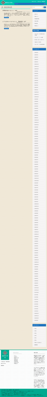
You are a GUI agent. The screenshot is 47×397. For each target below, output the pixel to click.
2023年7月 (36, 131)
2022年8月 (36, 157)
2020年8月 (36, 213)
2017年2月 (36, 308)
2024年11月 (36, 94)
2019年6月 (36, 245)
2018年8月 (36, 269)
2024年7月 (36, 103)
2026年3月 (36, 57)
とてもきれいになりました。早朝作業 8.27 (14, 21)
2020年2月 (36, 227)
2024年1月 (36, 117)
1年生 (35, 328)
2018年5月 (36, 276)
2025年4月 (36, 82)
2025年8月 (36, 73)
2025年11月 (36, 66)
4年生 (35, 335)
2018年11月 (36, 262)
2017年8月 (36, 297)
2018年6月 (36, 273)
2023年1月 (36, 145)
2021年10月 (36, 180)
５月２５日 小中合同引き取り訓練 (39, 35)
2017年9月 (36, 294)
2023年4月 (36, 138)
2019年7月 (36, 243)
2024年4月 (36, 110)
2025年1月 (36, 89)
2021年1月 (36, 201)
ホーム (15, 355)
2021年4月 (36, 194)
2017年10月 (36, 292)
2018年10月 (36, 264)
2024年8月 (36, 101)
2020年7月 (36, 215)
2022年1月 (36, 173)
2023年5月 (36, 136)
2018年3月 (36, 280)
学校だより (36, 16)
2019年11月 (36, 234)
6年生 (35, 340)
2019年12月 (36, 231)
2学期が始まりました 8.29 (9, 10)
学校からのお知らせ (37, 342)
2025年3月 (36, 85)
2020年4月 (36, 222)
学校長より (36, 25)
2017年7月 (36, 299)
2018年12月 (36, 259)
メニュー (16, 3)
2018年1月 (36, 285)
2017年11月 (36, 290)
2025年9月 (36, 71)
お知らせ (36, 14)
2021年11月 (36, 178)
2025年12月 (36, 64)
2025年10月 (36, 68)
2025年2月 (36, 87)
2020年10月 (36, 208)
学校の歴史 (36, 21)
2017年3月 (36, 306)
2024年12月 (36, 92)
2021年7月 (36, 187)
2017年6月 (36, 301)
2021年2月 (36, 199)
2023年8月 (36, 129)
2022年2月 (36, 171)
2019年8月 (36, 241)
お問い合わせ (16, 362)
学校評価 (36, 23)
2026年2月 (36, 59)
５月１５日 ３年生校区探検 (39, 44)
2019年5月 (36, 248)
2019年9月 (36, 238)
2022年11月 (36, 150)
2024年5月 (36, 108)
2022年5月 (36, 164)
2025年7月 (36, 75)
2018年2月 (36, 283)
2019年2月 (36, 255)
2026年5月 (36, 52)
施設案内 (2, 365)
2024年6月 (36, 106)
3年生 (35, 333)
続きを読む (6, 17)
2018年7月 (36, 271)
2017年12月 (36, 287)
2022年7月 (36, 159)
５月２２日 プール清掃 (38, 37)
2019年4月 (36, 250)
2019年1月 (36, 257)
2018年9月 (36, 266)
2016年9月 (36, 320)
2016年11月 (36, 315)
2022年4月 (36, 166)
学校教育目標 (36, 18)
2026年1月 (36, 61)
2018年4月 (36, 278)
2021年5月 (36, 192)
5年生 (35, 337)
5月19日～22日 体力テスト (39, 39)
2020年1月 (36, 229)
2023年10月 (36, 124)
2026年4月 (36, 54)
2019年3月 (36, 252)
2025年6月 (36, 78)
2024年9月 (36, 99)
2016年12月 (36, 313)
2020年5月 (36, 220)
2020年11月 (36, 206)
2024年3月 (36, 113)
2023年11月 (36, 122)
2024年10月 (36, 96)
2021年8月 (36, 185)
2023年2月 (36, 143)
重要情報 (36, 344)
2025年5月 (36, 80)
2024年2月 (36, 115)
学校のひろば (16, 357)
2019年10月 (36, 236)
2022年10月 (36, 152)
